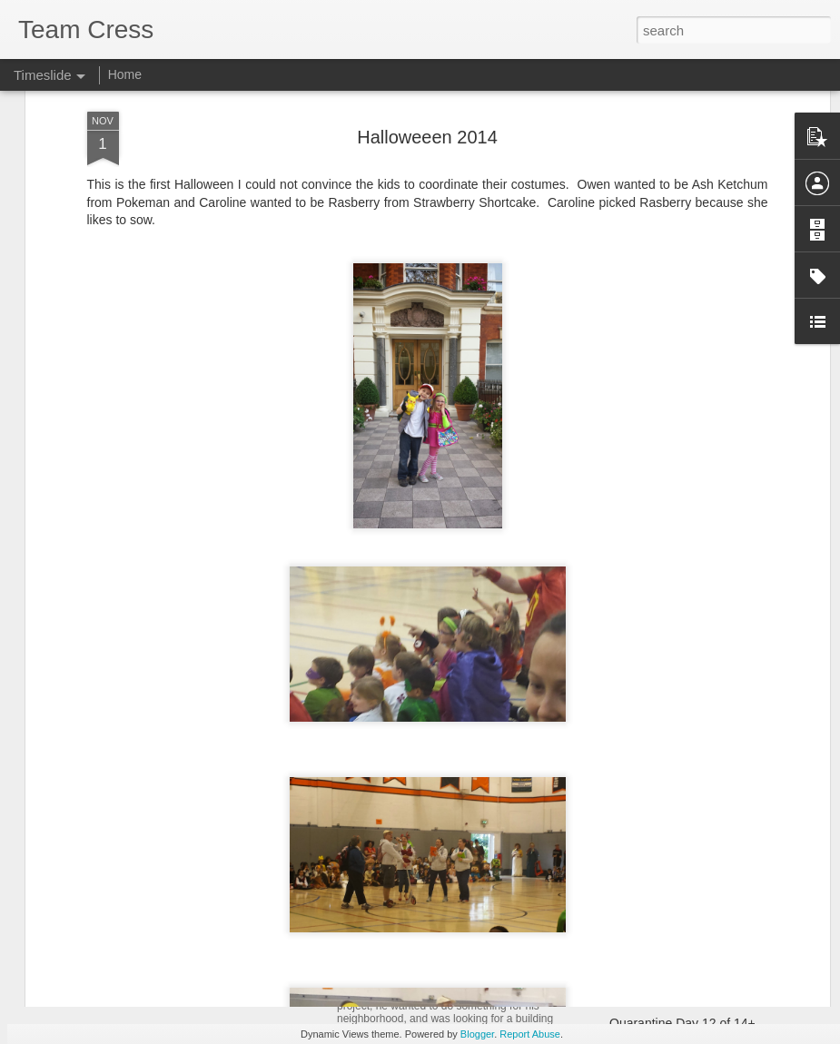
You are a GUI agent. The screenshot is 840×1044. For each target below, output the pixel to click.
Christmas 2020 (653, 896)
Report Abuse (529, 1034)
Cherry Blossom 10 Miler (156, 993)
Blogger (477, 1034)
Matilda (363, 841)
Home (125, 74)
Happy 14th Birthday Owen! (687, 991)
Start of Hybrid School (671, 864)
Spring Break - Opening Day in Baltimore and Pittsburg (535, 933)
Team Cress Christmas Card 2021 (705, 832)
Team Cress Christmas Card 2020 (705, 959)
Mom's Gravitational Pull (677, 928)
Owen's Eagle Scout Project (438, 973)
